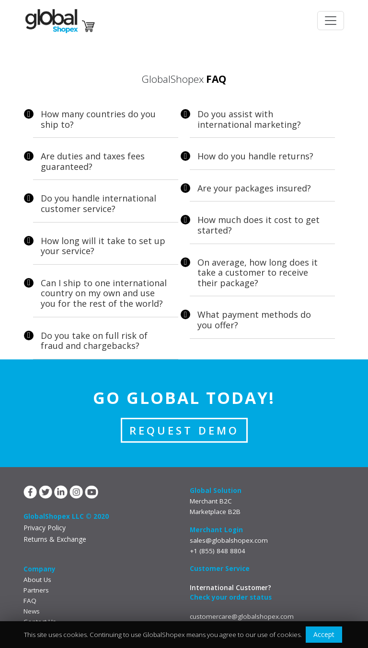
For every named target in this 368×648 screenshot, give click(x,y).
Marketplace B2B (215, 511)
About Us (37, 579)
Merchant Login (216, 529)
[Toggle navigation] (330, 20)
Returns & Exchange (54, 539)
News (31, 611)
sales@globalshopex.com (229, 540)
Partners (36, 590)
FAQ (29, 600)
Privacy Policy (44, 527)
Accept (323, 634)
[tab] (105, 121)
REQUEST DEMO (184, 430)
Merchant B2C (211, 501)
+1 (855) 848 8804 (217, 551)
